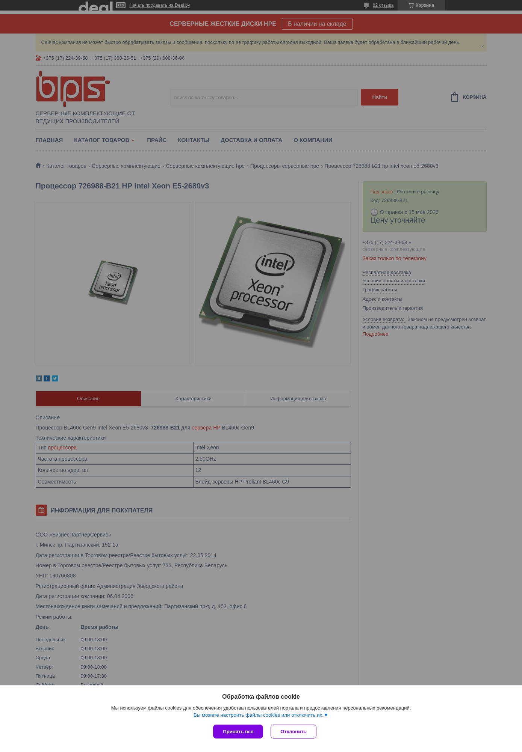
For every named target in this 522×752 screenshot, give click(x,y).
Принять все (238, 731)
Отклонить (293, 731)
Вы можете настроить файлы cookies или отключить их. (259, 715)
